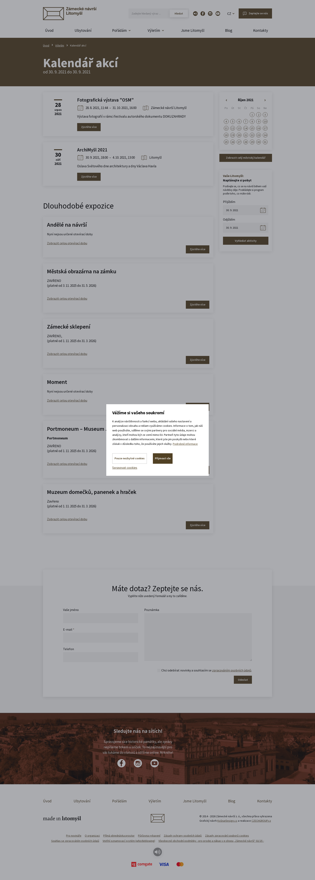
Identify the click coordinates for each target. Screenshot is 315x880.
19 (232, 135)
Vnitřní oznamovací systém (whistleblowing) (129, 841)
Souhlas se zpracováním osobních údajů (75, 841)
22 (252, 135)
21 (245, 135)
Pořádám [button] (119, 30)
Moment (57, 382)
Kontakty (260, 30)
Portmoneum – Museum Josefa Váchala (94, 428)
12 (232, 128)
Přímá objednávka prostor (119, 835)
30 (258, 142)
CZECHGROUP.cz (261, 820)
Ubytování (83, 30)
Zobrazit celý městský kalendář (245, 157)
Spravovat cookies (124, 468)
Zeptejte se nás (258, 13)
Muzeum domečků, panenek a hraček (91, 492)
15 (252, 128)
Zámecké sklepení (68, 326)
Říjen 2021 (246, 100)
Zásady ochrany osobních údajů (183, 835)
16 (258, 128)
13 (239, 128)
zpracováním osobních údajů (231, 670)
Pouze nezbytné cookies (130, 458)
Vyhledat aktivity (246, 241)
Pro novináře (73, 835)
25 (226, 142)
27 (239, 142)
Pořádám (119, 801)
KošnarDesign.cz (227, 820)
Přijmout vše (163, 458)
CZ (229, 13)
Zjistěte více (89, 127)
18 (226, 135)
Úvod (49, 30)
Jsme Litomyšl (192, 30)
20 (239, 135)
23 (258, 135)
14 (245, 128)
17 (265, 128)
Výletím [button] (154, 30)
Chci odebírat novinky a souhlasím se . (206, 670)
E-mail (68, 629)
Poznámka (151, 610)
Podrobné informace (185, 444)
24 (265, 135)
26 (232, 142)
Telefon (68, 649)
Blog (228, 30)
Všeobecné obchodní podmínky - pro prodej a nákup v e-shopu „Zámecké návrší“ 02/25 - (211, 841)
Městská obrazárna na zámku (81, 271)
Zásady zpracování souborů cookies (227, 835)
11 (226, 128)
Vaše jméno (71, 610)
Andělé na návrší (67, 224)
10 (265, 121)
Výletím (59, 45)
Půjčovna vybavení (149, 835)
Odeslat (243, 680)
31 (265, 142)
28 (245, 142)
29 (252, 142)
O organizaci (92, 835)
